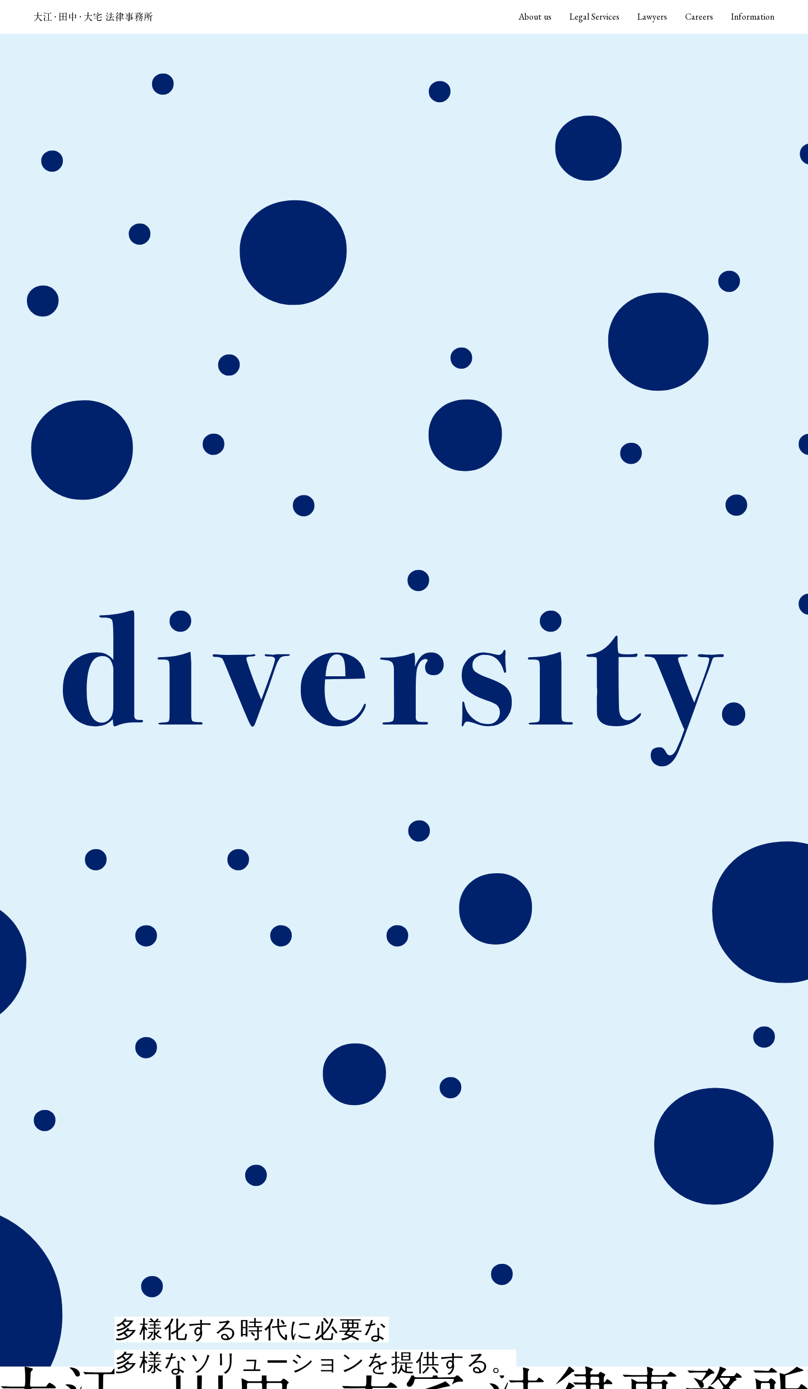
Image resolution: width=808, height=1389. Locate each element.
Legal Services (594, 16)
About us (535, 16)
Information (752, 16)
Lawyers (652, 16)
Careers (699, 16)
